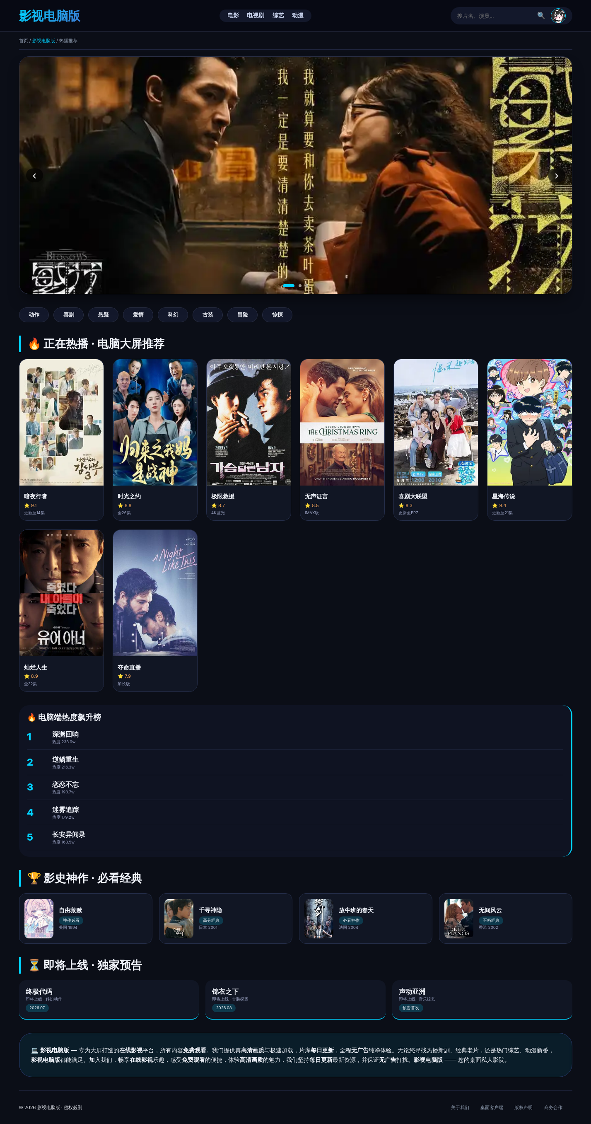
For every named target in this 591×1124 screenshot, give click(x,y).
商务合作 (553, 1107)
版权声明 (523, 1107)
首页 (23, 41)
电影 (233, 15)
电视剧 (255, 15)
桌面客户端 (491, 1107)
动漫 (298, 15)
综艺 (278, 15)
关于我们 (460, 1107)
